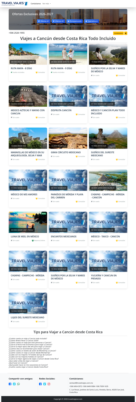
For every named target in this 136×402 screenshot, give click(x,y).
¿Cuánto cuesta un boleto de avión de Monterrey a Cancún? (32, 351)
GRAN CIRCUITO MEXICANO (66, 152)
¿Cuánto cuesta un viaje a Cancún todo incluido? (28, 339)
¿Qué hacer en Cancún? (18, 363)
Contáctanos (36, 3)
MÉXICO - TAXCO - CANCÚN (105, 236)
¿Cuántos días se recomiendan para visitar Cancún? (29, 349)
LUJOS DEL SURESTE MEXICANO (27, 317)
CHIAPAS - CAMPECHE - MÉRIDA (27, 275)
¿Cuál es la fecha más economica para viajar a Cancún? (30, 345)
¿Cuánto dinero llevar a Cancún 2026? (24, 341)
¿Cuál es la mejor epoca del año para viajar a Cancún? (30, 347)
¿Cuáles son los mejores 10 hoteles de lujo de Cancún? (30, 355)
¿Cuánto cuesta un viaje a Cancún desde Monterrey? (29, 353)
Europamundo (75, 21)
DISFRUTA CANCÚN (61, 110)
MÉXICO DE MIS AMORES (24, 194)
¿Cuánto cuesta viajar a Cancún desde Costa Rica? (28, 367)
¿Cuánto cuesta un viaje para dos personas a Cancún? (30, 343)
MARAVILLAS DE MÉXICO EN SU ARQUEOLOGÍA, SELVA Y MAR (27, 154)
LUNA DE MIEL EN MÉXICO (25, 236)
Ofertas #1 (43, 21)
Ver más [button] (45, 3)
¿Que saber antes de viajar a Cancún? (23, 361)
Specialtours (92, 21)
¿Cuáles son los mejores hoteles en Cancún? (26, 357)
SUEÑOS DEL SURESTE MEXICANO (102, 154)
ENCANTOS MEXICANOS (63, 236)
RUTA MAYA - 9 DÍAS (61, 68)
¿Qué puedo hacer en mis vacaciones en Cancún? (28, 365)
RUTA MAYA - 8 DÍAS (21, 68)
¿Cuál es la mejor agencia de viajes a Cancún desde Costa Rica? (34, 359)
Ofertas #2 (58, 21)
